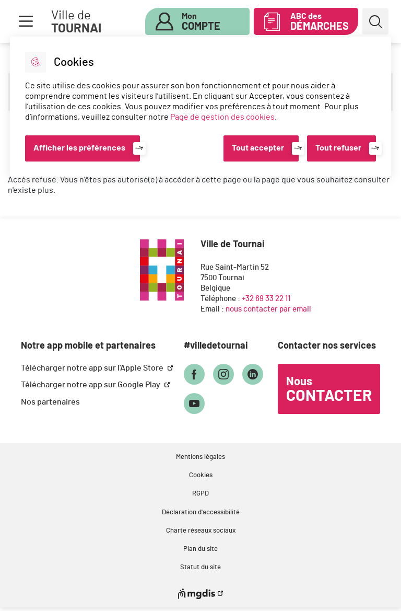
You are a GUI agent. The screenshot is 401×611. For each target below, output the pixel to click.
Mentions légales (200, 457)
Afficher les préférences (79, 148)
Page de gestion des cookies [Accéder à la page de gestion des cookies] (222, 117)
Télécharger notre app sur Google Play (91, 385)
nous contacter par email (268, 309)
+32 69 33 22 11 (266, 299)
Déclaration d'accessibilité (201, 512)
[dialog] (200, 107)
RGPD (200, 493)
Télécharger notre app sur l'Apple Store (93, 368)
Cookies (201, 475)
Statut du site (200, 567)
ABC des (319, 22)
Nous (329, 390)
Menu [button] (26, 21)
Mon (201, 22)
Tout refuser (338, 148)
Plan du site (200, 549)
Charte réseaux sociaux (200, 530)
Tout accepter (258, 148)
